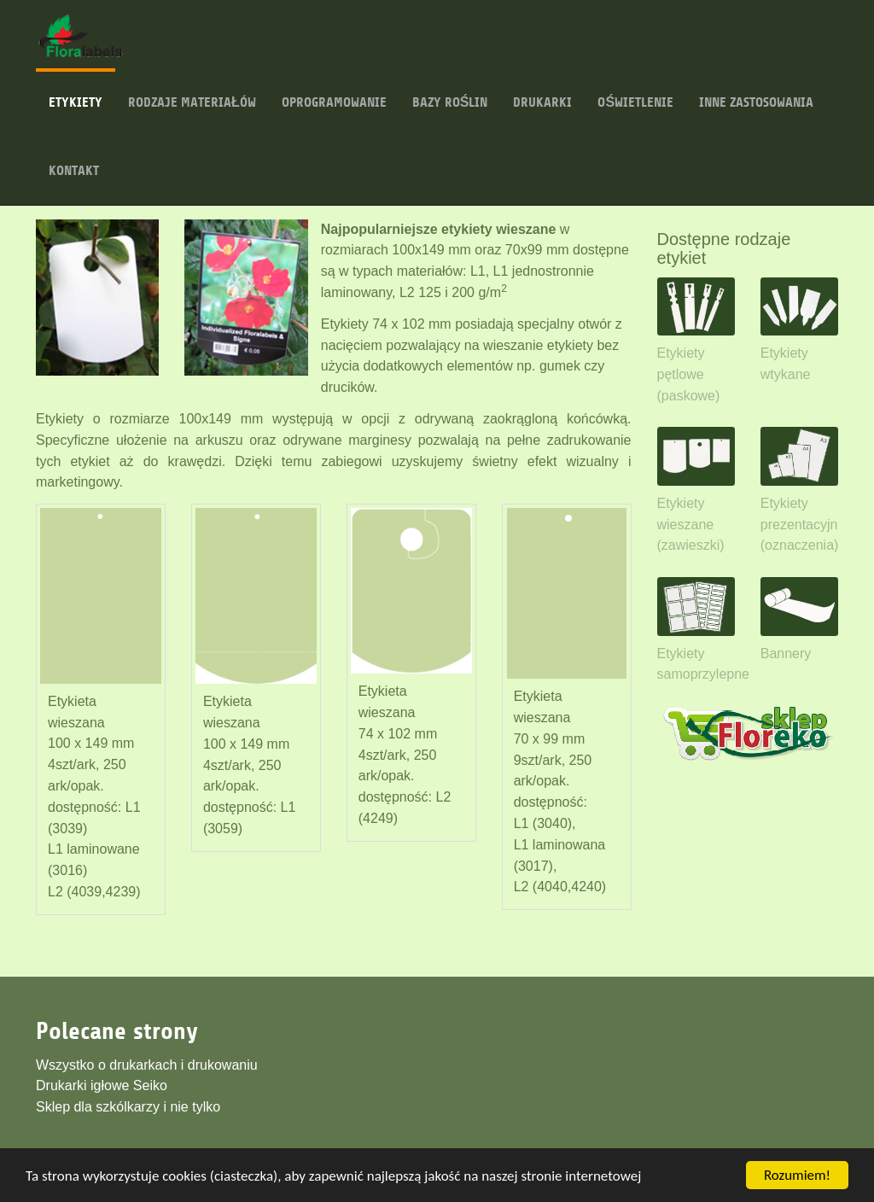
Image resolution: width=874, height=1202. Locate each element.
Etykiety (75, 89)
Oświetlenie (635, 89)
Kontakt (74, 157)
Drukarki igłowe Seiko (101, 1085)
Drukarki (542, 89)
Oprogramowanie (334, 89)
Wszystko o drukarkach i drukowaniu (147, 1065)
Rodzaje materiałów (192, 89)
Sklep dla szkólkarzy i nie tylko (128, 1107)
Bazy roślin (450, 89)
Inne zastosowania (756, 89)
